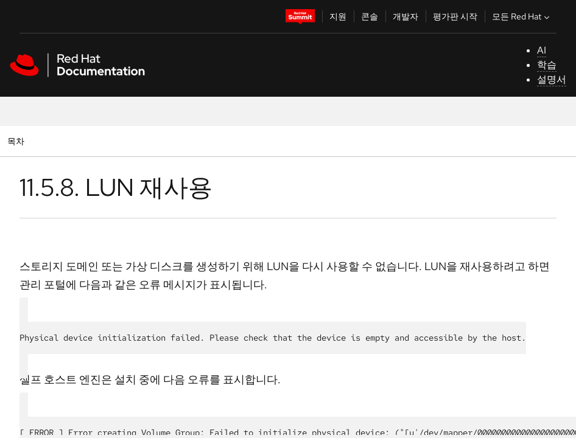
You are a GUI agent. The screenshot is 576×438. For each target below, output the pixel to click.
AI (541, 50)
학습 (547, 64)
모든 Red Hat (522, 16)
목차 (17, 141)
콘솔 (369, 16)
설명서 (551, 79)
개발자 (405, 16)
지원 (337, 16)
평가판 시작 (455, 16)
